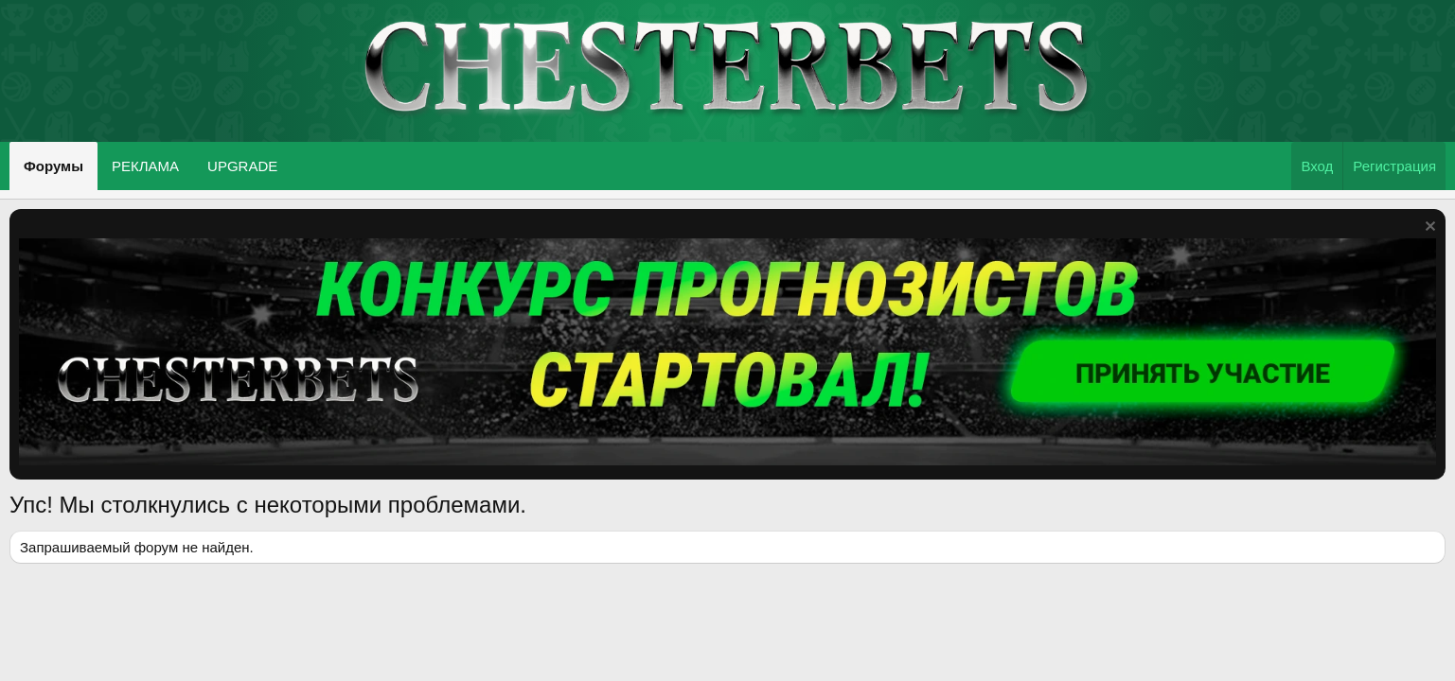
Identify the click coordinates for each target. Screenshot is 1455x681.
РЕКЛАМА (145, 166)
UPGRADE (242, 166)
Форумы (53, 166)
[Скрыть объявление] (1428, 228)
